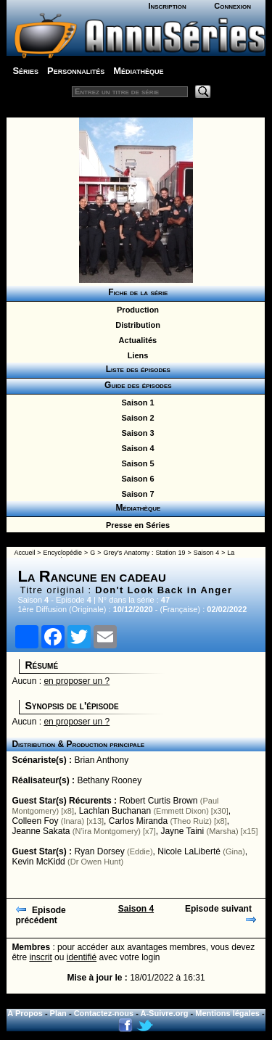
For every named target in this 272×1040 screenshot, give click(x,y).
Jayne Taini (182, 831)
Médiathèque (138, 70)
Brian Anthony (101, 760)
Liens (136, 355)
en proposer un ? (77, 681)
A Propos (25, 1013)
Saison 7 (135, 494)
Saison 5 (135, 463)
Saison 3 (135, 433)
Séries (25, 70)
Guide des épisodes (135, 385)
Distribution (135, 325)
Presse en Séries (136, 525)
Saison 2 (135, 417)
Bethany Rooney (109, 780)
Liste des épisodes (135, 369)
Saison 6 (135, 478)
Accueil (24, 552)
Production (135, 309)
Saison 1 (135, 402)
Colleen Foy (35, 821)
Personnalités (75, 70)
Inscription (167, 5)
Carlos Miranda (138, 821)
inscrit (40, 957)
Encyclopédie (63, 552)
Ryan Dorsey (99, 851)
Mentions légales (227, 1013)
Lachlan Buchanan (115, 811)
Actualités (136, 340)
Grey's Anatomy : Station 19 (144, 552)
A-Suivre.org (165, 1013)
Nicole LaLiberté (189, 851)
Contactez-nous (104, 1013)
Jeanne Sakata (41, 831)
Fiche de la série (136, 292)
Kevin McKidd (38, 862)
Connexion (232, 5)
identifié (81, 957)
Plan (58, 1013)
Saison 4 (135, 448)
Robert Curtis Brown (158, 801)
